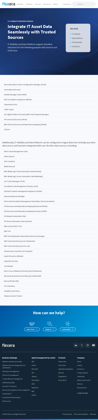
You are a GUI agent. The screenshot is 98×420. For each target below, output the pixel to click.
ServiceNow (35, 380)
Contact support (82, 373)
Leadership (81, 376)
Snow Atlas (62, 365)
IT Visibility (76, 34)
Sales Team (30, 329)
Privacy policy (67, 414)
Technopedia (77, 42)
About (79, 362)
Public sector (6, 401)
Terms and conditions (81, 414)
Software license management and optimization (13, 366)
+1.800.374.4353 (82, 393)
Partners (80, 384)
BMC (33, 391)
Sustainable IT (7, 394)
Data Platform (77, 38)
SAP (33, 373)
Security (61, 373)
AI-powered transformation (11, 397)
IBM (33, 362)
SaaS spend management (10, 371)
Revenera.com (82, 388)
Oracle (34, 365)
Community (66, 329)
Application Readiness (65, 369)
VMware (34, 376)
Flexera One (62, 362)
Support (48, 329)
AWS (33, 384)
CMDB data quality (8, 383)
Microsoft (35, 369)
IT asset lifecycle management (12, 379)
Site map (93, 414)
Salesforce (35, 388)
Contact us (76, 46)
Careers (79, 365)
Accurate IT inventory (9, 386)
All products (62, 380)
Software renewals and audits (12, 362)
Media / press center (83, 380)
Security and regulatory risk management (16, 390)
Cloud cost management (10, 375)
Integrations (62, 376)
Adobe (34, 395)
